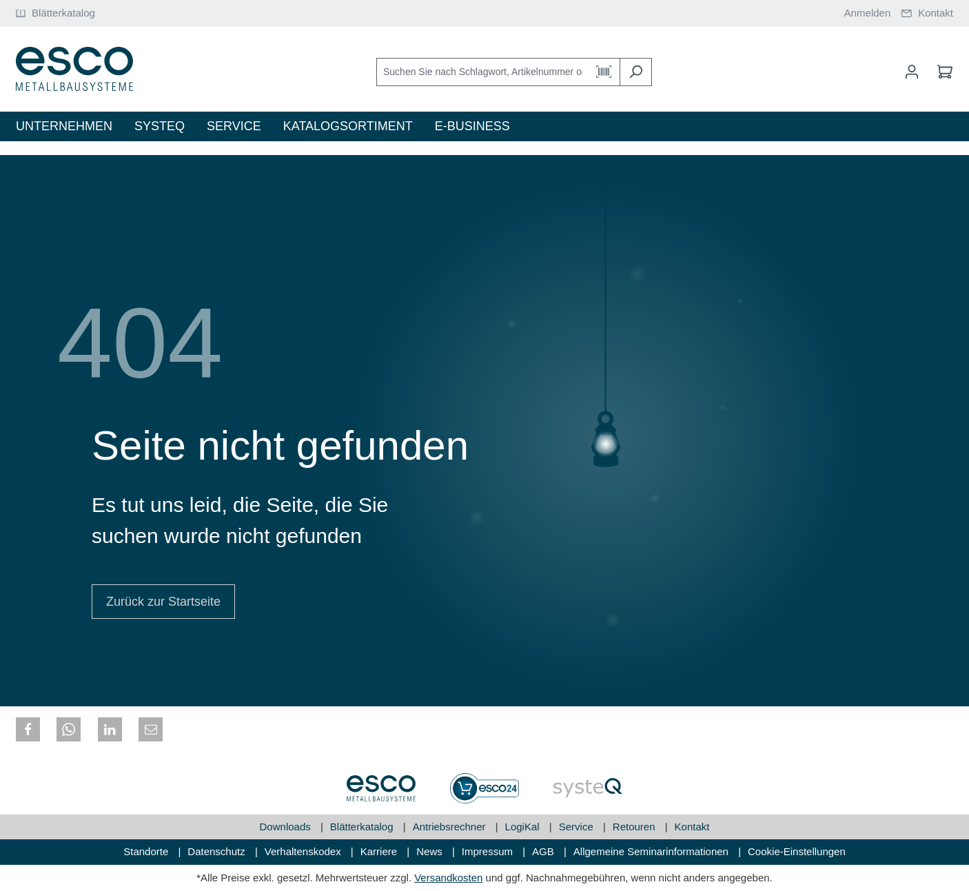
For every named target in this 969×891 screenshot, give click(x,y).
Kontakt (692, 826)
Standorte (147, 851)
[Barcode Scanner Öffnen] (604, 72)
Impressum (489, 851)
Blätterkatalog (363, 826)
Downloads (287, 826)
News (430, 851)
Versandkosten (448, 877)
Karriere (380, 851)
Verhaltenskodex (304, 851)
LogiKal (523, 826)
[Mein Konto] (911, 71)
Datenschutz (217, 851)
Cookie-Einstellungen (797, 851)
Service (577, 826)
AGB (544, 851)
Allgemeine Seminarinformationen (652, 851)
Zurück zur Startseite (163, 601)
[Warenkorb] (940, 71)
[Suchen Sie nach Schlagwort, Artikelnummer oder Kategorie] (482, 72)
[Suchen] (636, 72)
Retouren (635, 826)
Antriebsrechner (451, 826)
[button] (28, 729)
